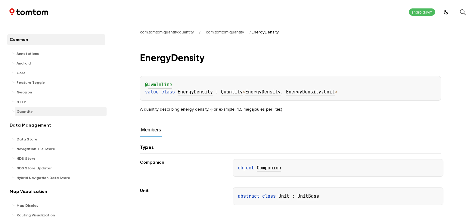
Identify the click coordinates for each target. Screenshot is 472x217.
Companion (269, 168)
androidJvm (422, 12)
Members (151, 129)
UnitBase (308, 196)
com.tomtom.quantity (225, 32)
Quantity (232, 92)
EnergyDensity (195, 92)
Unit (283, 196)
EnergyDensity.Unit (310, 92)
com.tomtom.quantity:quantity (167, 32)
